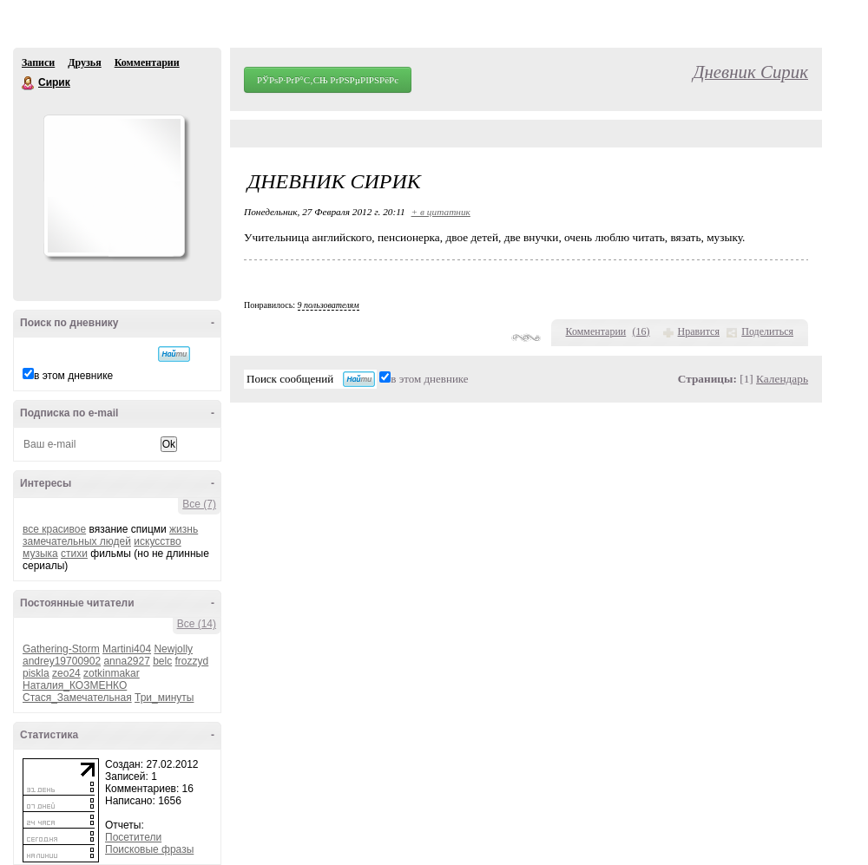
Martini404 (126, 649)
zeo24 (66, 673)
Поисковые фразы (149, 849)
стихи (74, 553)
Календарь (782, 378)
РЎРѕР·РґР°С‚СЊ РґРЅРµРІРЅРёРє (327, 80)
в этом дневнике (73, 376)
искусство (157, 541)
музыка (40, 553)
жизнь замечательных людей (110, 535)
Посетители (133, 837)
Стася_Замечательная (77, 697)
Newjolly (173, 649)
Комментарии (147, 62)
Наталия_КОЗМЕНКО (75, 685)
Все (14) (196, 624)
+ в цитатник (440, 211)
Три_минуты (164, 697)
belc (162, 661)
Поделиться (767, 331)
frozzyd (192, 661)
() (641, 331)
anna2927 (126, 661)
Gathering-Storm (61, 649)
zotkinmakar (111, 673)
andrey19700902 (62, 661)
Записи (38, 62)
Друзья (84, 62)
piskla (36, 673)
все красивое (54, 529)
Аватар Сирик (114, 186)
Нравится (699, 331)
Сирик (29, 83)
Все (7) (199, 504)
